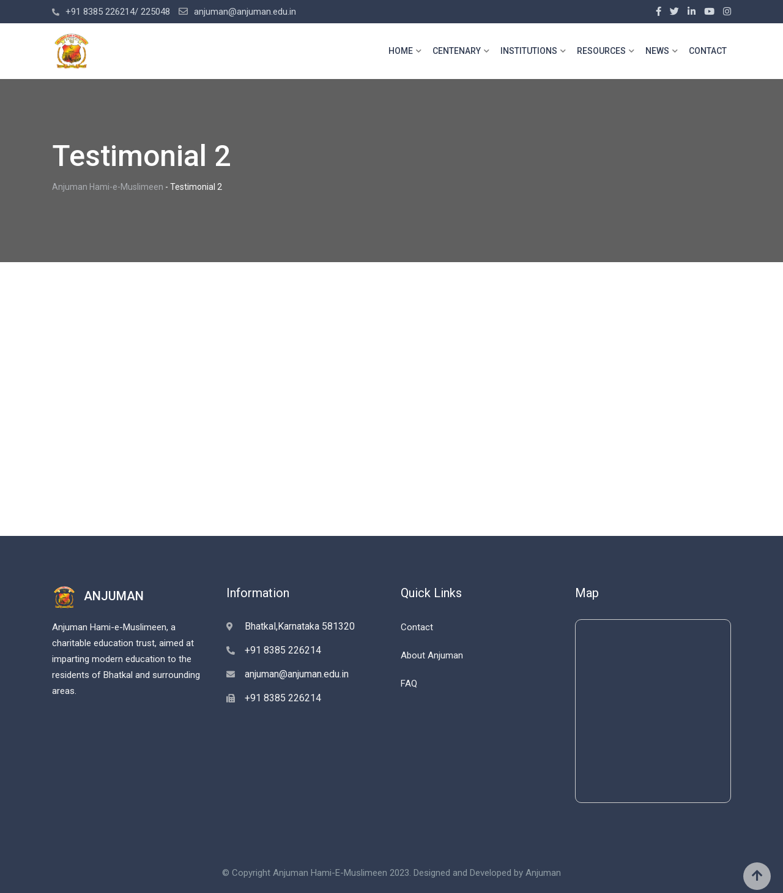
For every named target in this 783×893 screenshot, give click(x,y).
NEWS (657, 51)
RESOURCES (601, 51)
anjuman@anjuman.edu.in (245, 11)
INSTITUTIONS (528, 51)
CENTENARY (456, 51)
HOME (400, 51)
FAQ (409, 683)
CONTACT (708, 51)
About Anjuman (432, 655)
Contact (417, 627)
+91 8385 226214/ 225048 (117, 11)
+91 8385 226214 (283, 650)
